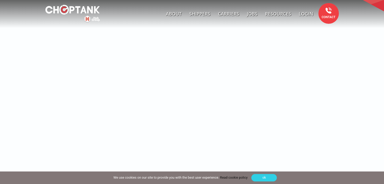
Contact (328, 17)
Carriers (228, 14)
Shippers (199, 14)
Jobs (252, 14)
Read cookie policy (233, 177)
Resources (278, 14)
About (174, 14)
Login (306, 14)
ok (264, 177)
